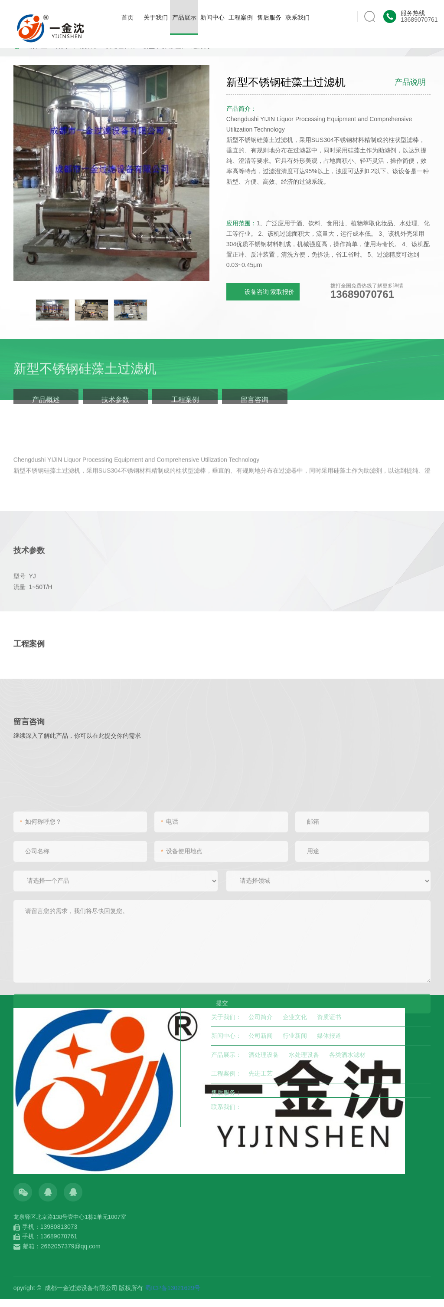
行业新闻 (295, 1035)
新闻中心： (226, 1035)
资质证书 (329, 1016)
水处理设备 (304, 1054)
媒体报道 (329, 1035)
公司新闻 (260, 1035)
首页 (127, 17)
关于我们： (226, 1016)
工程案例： (226, 1073)
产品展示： (226, 1054)
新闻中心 (212, 17)
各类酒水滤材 (347, 1054)
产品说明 (410, 82)
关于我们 (156, 17)
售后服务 (269, 17)
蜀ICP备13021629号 (172, 1287)
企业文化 (295, 1016)
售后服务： (226, 1092)
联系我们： (226, 1106)
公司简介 (260, 1016)
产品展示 (184, 24)
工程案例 (241, 17)
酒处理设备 (263, 1054)
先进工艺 (260, 1073)
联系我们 (297, 17)
